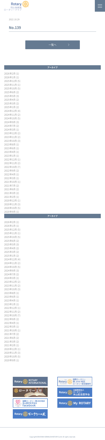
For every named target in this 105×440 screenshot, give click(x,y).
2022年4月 (10, 174)
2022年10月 (10, 167)
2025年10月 (10, 88)
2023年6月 (10, 148)
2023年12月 (10, 133)
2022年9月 (10, 170)
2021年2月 (10, 197)
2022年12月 (10, 159)
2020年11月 (10, 204)
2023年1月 (10, 156)
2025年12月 (10, 81)
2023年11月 (10, 137)
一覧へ (52, 44)
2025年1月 (10, 107)
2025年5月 (10, 96)
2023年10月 (10, 141)
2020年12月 (10, 200)
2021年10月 (10, 182)
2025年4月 (10, 100)
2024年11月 (10, 115)
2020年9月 (10, 212)
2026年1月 (10, 77)
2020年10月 (10, 208)
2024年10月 (10, 118)
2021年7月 (10, 185)
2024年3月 (10, 129)
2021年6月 (10, 189)
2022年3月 (10, 178)
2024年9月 (10, 122)
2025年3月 (10, 103)
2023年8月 (10, 144)
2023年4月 (10, 152)
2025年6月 (10, 92)
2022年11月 (10, 163)
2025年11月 (10, 85)
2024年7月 (10, 126)
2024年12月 (10, 111)
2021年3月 (10, 193)
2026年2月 (10, 73)
